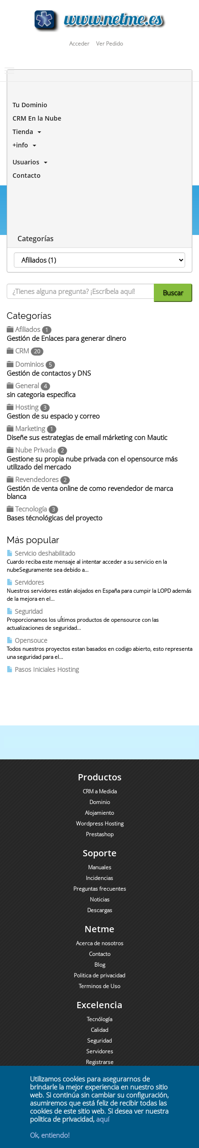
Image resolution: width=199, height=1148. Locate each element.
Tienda (25, 131)
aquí (102, 1118)
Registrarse (100, 1062)
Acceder (79, 43)
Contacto (25, 175)
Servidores (25, 582)
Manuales (99, 867)
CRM (25, 350)
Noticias (100, 899)
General (28, 385)
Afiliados (29, 329)
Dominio (99, 802)
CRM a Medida (100, 791)
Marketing (31, 428)
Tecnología (32, 508)
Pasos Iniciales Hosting (43, 669)
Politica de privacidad (99, 975)
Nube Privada (37, 449)
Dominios (31, 364)
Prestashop (100, 834)
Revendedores (38, 479)
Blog (99, 964)
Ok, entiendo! (50, 1135)
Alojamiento (99, 813)
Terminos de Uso (99, 986)
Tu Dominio (28, 105)
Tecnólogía (99, 1019)
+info (22, 145)
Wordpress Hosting (99, 823)
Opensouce (27, 640)
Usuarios (28, 162)
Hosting (28, 406)
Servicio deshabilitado (41, 553)
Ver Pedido (109, 43)
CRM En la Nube (35, 118)
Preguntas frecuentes (99, 888)
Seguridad (24, 611)
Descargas (99, 910)
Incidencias (99, 878)
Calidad (99, 1030)
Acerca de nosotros (99, 943)
